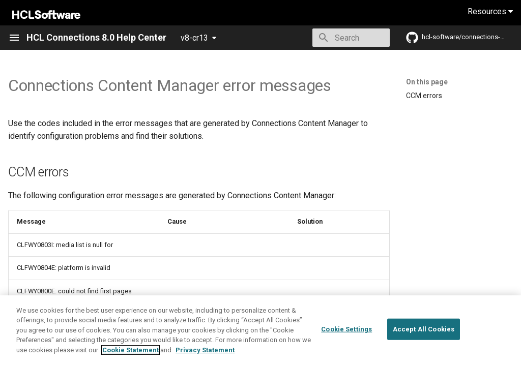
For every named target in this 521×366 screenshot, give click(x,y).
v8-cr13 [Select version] (194, 38)
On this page (427, 82)
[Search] (330, 37)
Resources (490, 11)
